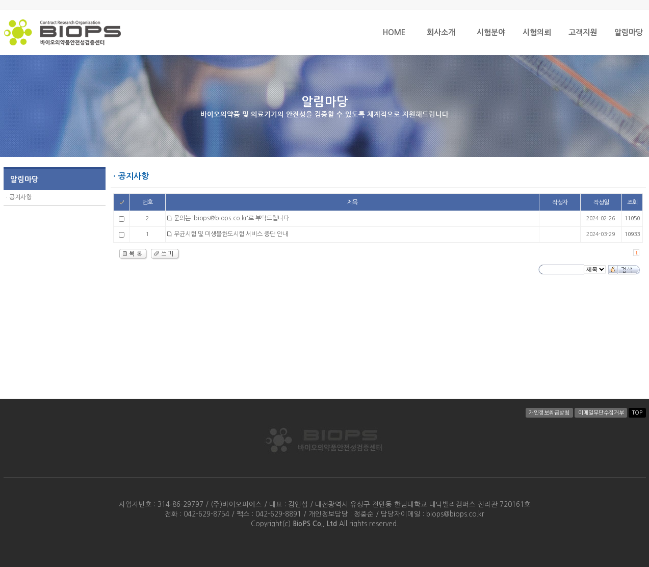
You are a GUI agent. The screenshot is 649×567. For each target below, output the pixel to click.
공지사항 (20, 197)
